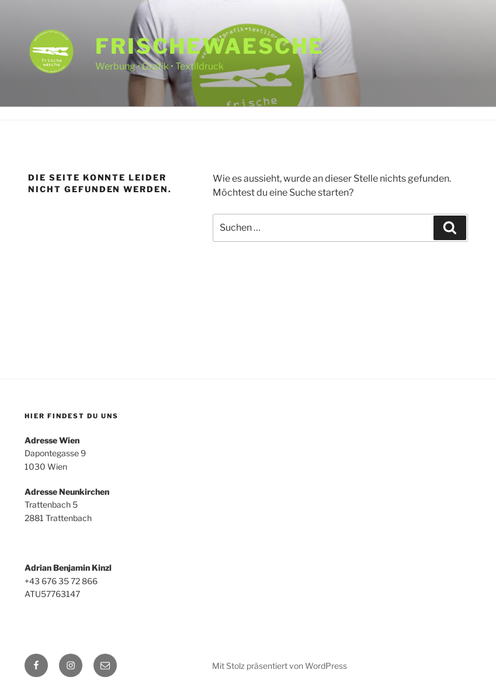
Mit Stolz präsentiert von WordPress (279, 666)
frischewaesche (209, 46)
